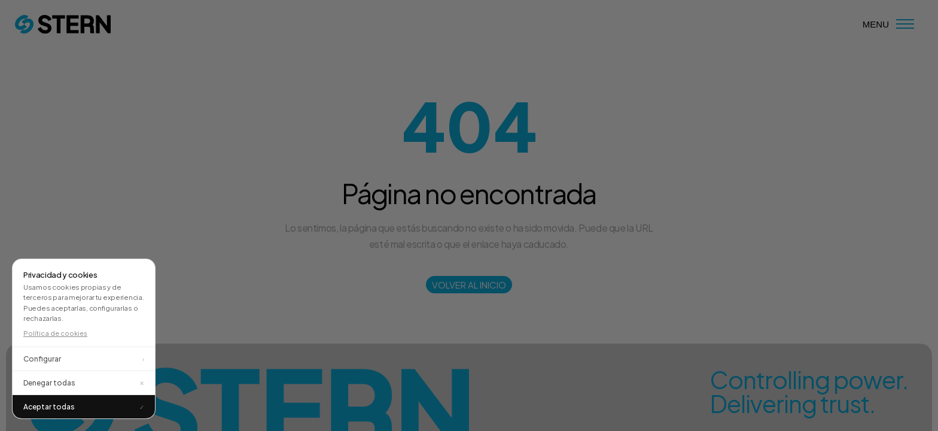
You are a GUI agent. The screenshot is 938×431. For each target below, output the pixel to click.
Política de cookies (55, 333)
